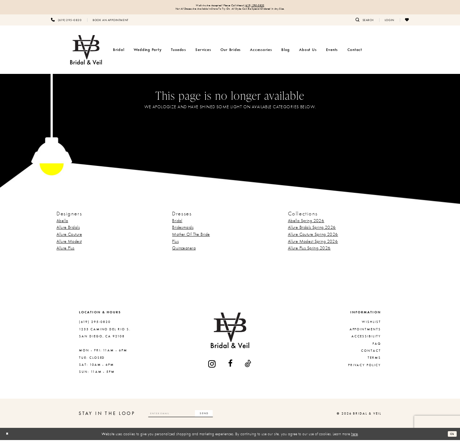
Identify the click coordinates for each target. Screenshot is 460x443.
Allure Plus (65, 251)
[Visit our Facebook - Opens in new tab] (230, 367)
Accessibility (366, 339)
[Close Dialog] (8, 437)
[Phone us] (66, 22)
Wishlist (371, 325)
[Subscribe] (230, 416)
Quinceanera (184, 251)
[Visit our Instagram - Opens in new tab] (212, 366)
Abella (62, 223)
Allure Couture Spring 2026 (313, 237)
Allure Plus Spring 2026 (309, 251)
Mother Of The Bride (191, 237)
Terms (374, 360)
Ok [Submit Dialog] (450, 436)
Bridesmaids (182, 230)
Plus (175, 244)
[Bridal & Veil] (86, 52)
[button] (389, 22)
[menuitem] (66, 22)
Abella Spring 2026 (306, 223)
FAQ (377, 346)
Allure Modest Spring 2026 (313, 244)
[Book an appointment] (110, 22)
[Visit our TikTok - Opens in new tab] (248, 367)
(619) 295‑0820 (264, 6)
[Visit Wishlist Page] (407, 22)
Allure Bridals (68, 230)
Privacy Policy (364, 367)
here (354, 436)
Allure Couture (69, 237)
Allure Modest (69, 244)
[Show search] (364, 22)
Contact (371, 353)
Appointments (365, 332)
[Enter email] (194, 416)
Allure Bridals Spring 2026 (312, 230)
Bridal (177, 223)
